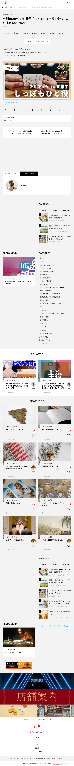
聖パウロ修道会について (27, 758)
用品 (59, 242)
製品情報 (43, 330)
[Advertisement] (37, 154)
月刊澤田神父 (44, 320)
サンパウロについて (14, 758)
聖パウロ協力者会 (44, 340)
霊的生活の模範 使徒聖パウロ (50, 294)
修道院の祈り (62, 220)
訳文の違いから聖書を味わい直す (50, 303)
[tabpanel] (19, 271)
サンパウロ (42, 326)
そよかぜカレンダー (46, 271)
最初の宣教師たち (45, 290)
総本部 (48, 758)
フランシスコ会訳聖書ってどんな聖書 (52, 313)
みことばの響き (45, 265)
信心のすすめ (44, 300)
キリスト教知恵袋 (45, 281)
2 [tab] (19, 274)
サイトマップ (43, 343)
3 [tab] (20, 274)
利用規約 (54, 758)
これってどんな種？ (46, 268)
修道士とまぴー (10, 120)
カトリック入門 (45, 310)
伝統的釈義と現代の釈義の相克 (50, 297)
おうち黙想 (43, 274)
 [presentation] (70, 357)
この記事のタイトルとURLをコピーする (37, 41)
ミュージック (44, 323)
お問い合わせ (61, 758)
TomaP (12, 117)
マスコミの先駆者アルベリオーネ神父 (52, 287)
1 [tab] (17, 274)
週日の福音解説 (62, 231)
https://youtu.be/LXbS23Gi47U (37, 82)
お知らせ (41, 258)
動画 (40, 306)
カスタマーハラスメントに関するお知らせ (55, 626)
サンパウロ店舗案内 (46, 333)
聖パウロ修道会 (44, 337)
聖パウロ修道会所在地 (40, 758)
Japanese (57, 765)
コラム (41, 261)
